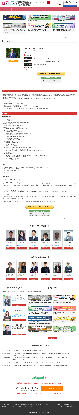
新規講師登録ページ (67, 404)
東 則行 (10, 242)
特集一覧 (17, 9)
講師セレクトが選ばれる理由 (31, 9)
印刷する (13, 60)
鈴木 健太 (33, 242)
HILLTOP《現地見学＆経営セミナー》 (61, 21)
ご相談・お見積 (71, 9)
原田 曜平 (57, 274)
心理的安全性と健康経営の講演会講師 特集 (63, 331)
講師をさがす (7, 9)
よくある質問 (58, 404)
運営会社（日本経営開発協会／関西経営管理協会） (63, 407)
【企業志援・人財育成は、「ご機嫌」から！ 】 (12, 245)
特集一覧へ (52, 338)
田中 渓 (18, 296)
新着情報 (4, 407)
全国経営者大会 (7, 21)
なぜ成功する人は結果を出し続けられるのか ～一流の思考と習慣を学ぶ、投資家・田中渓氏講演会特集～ (14, 31)
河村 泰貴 (10, 274)
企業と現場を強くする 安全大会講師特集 (38, 331)
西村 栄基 (33, 274)
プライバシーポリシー (29, 407)
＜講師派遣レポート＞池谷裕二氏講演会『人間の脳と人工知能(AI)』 (28, 350)
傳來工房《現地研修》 (33, 21)
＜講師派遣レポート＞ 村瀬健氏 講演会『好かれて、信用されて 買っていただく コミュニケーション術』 (37, 362)
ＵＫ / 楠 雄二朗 (45, 274)
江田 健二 (68, 274)
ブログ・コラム (46, 9)
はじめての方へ (58, 9)
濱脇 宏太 (45, 242)
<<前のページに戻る (68, 37)
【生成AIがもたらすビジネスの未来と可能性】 (71, 245)
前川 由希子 (19, 310)
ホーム (3, 404)
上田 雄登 (68, 242)
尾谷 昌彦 (19, 325)
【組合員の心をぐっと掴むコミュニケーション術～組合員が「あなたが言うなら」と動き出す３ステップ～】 (19, 315)
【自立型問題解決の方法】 (56, 245)
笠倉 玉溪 (21, 274)
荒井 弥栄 (21, 242)
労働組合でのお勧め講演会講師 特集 (61, 322)
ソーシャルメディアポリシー (42, 407)
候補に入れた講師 (57, 3)
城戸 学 (57, 242)
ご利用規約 (19, 407)
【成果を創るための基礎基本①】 (45, 245)
